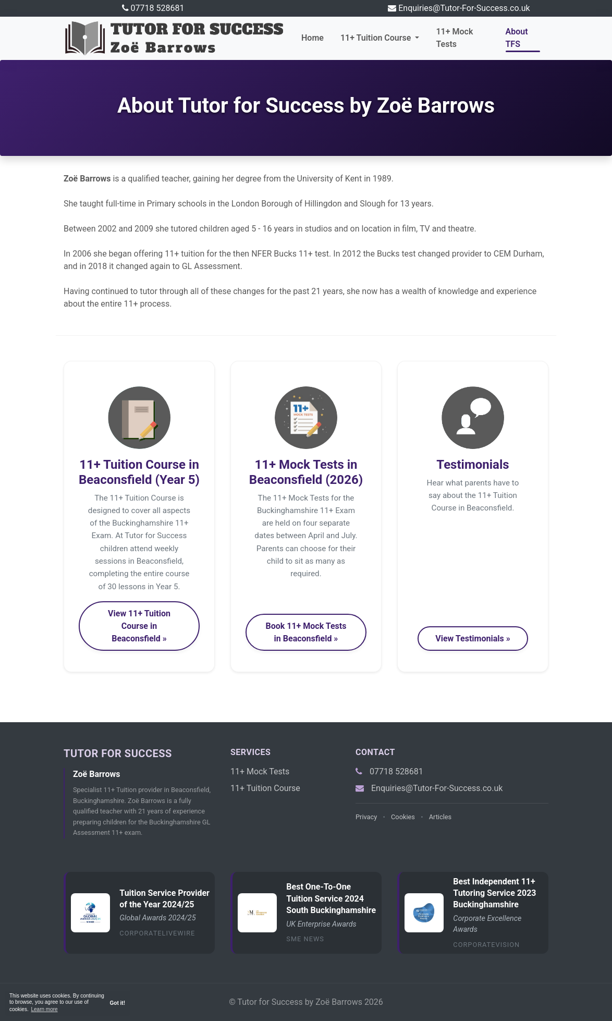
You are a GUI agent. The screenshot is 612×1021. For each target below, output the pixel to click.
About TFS (517, 38)
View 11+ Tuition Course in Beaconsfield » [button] (139, 626)
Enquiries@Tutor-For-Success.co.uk (464, 8)
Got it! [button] (117, 1003)
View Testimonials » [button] (472, 638)
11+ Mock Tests (454, 38)
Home (312, 38)
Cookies (403, 817)
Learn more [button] (44, 1009)
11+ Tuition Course (265, 788)
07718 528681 (158, 8)
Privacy (366, 817)
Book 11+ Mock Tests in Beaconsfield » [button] (305, 632)
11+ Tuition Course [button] (376, 38)
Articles (440, 817)
